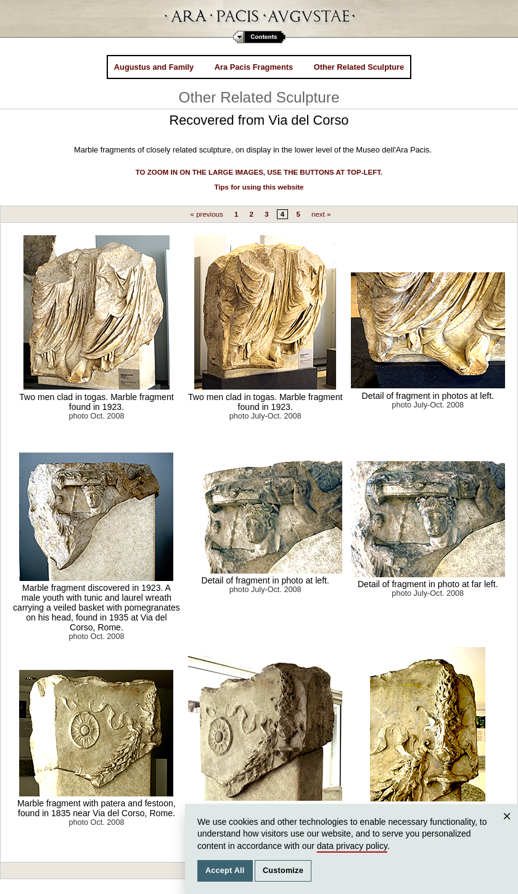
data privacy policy (352, 846)
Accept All (225, 870)
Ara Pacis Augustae (259, 18)
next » (321, 214)
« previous (207, 214)
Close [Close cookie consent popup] (509, 828)
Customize (283, 870)
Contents (259, 37)
